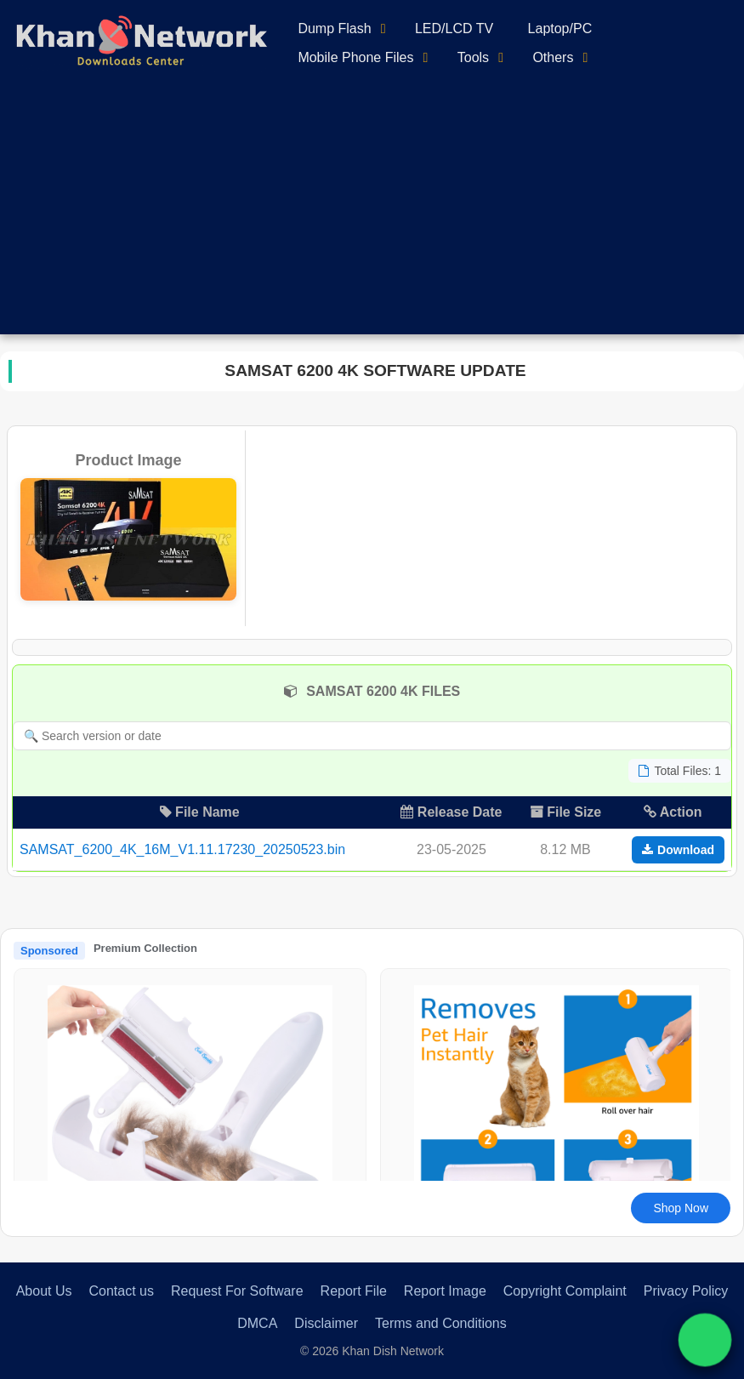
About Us (44, 1291)
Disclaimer (326, 1323)
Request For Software (237, 1291)
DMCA (257, 1323)
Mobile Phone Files (355, 57)
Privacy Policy (686, 1291)
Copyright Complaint (565, 1291)
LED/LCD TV (454, 28)
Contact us (120, 1291)
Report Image (445, 1291)
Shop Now (680, 1208)
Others (552, 57)
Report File (354, 1291)
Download (678, 850)
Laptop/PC (560, 28)
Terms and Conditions (441, 1323)
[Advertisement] (372, 215)
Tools (473, 57)
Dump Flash (334, 28)
